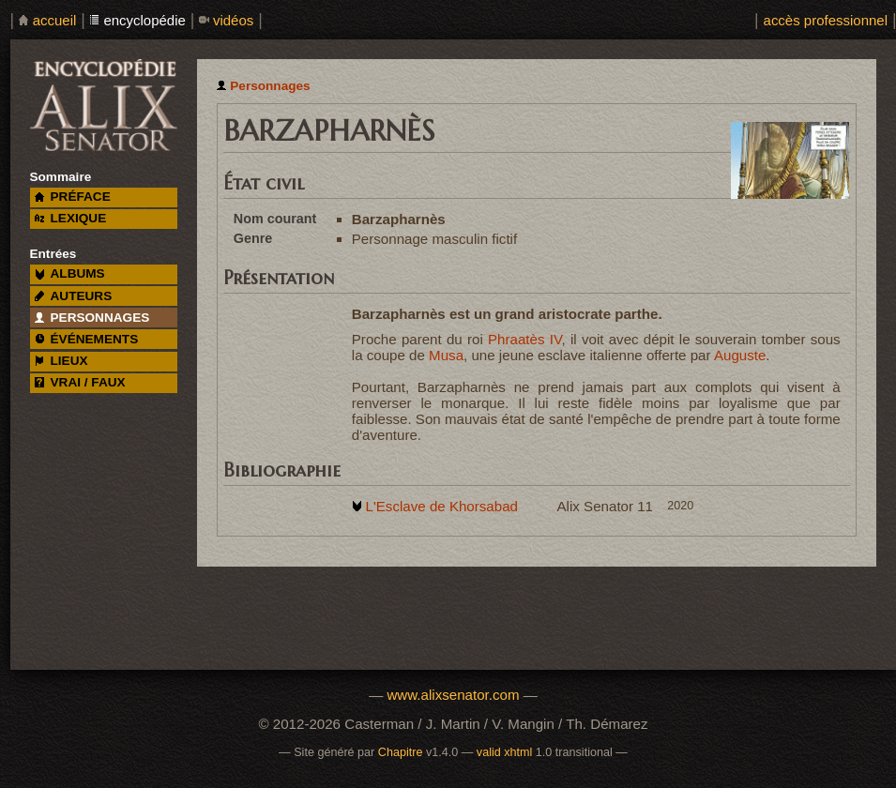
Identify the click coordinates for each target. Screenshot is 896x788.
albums (70, 273)
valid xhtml (505, 752)
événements (86, 339)
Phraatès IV (525, 339)
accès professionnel (826, 20)
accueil (55, 20)
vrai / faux (80, 382)
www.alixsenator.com (453, 695)
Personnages (270, 86)
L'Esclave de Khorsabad (441, 506)
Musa (446, 355)
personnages (92, 318)
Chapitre (400, 752)
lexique (70, 218)
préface (73, 196)
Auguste (740, 355)
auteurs (74, 296)
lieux (61, 361)
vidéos (233, 20)
